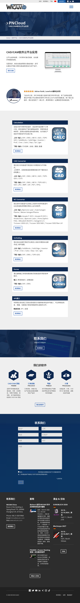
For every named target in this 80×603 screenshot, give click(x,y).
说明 (64, 595)
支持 (40, 1)
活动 (63, 551)
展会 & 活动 (35, 576)
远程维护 (61, 1)
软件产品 (14, 38)
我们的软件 (40, 405)
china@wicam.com (17, 518)
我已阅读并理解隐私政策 (30, 472)
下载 (51, 1)
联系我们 (45, 1)
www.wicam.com (16, 520)
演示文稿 (11, 71)
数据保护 (69, 595)
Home (8, 38)
